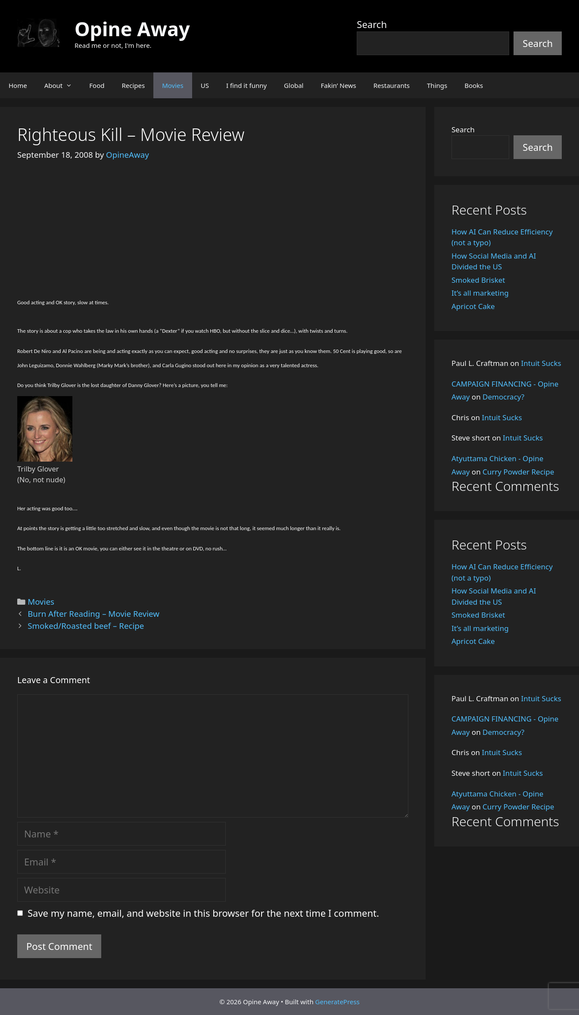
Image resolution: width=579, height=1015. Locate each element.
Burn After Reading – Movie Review (93, 613)
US (205, 85)
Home (18, 85)
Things (437, 85)
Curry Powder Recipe (518, 472)
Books (473, 85)
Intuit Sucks (541, 363)
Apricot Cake (473, 306)
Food (96, 85)
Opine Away (132, 29)
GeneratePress (337, 1001)
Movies (173, 85)
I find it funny (246, 85)
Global (293, 85)
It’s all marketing (480, 293)
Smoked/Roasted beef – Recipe (86, 625)
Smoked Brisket (478, 280)
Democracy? (503, 397)
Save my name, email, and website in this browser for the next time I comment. (203, 912)
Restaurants (392, 85)
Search (372, 24)
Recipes (133, 85)
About (62, 85)
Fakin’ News (338, 85)
